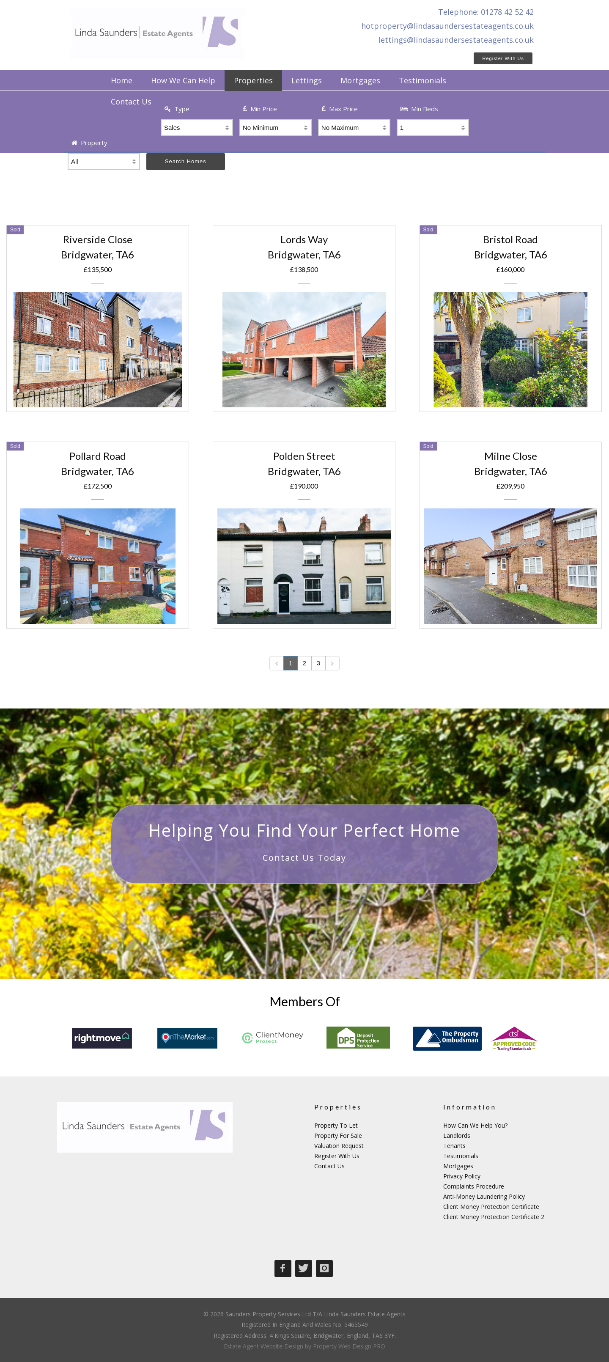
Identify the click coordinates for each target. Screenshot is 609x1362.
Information (470, 1107)
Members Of (304, 1001)
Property (89, 142)
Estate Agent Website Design (263, 1346)
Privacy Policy (461, 1176)
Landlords (456, 1135)
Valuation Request (339, 1146)
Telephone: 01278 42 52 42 (486, 12)
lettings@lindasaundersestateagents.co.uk (456, 40)
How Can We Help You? (475, 1125)
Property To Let (336, 1125)
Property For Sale (338, 1135)
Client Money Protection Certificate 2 (493, 1217)
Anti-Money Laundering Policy (484, 1196)
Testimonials (460, 1156)
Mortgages (458, 1166)
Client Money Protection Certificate (491, 1207)
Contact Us (329, 1166)
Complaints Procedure (473, 1186)
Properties (338, 1107)
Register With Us (503, 58)
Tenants (454, 1146)
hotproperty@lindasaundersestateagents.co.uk (447, 26)
